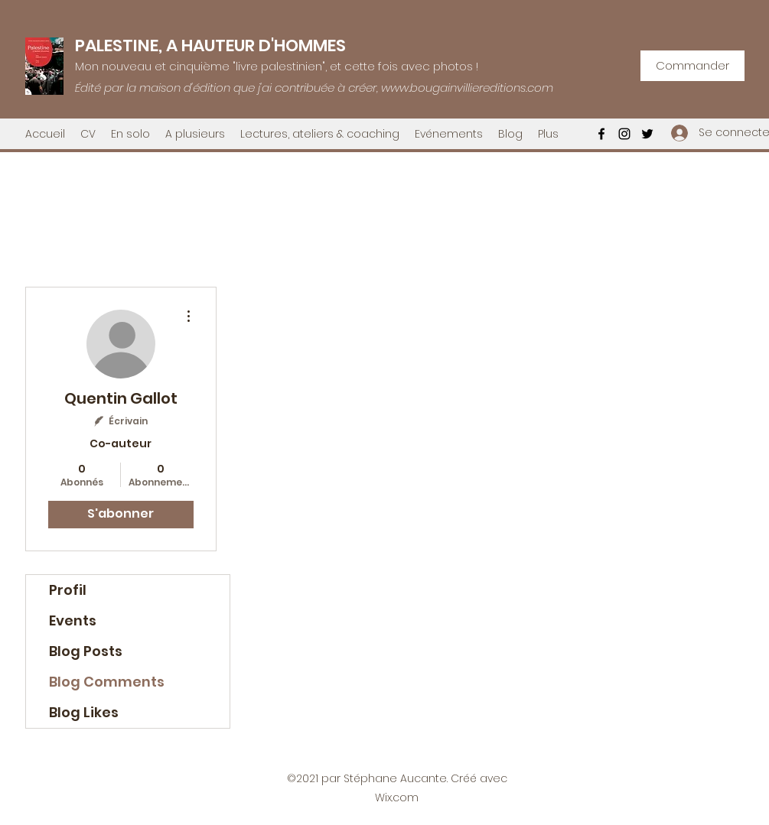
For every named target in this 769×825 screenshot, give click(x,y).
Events (72, 620)
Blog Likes (84, 712)
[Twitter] (647, 133)
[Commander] (692, 65)
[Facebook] (601, 133)
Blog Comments (107, 681)
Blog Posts (85, 651)
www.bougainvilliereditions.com (467, 88)
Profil (67, 589)
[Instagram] (624, 133)
